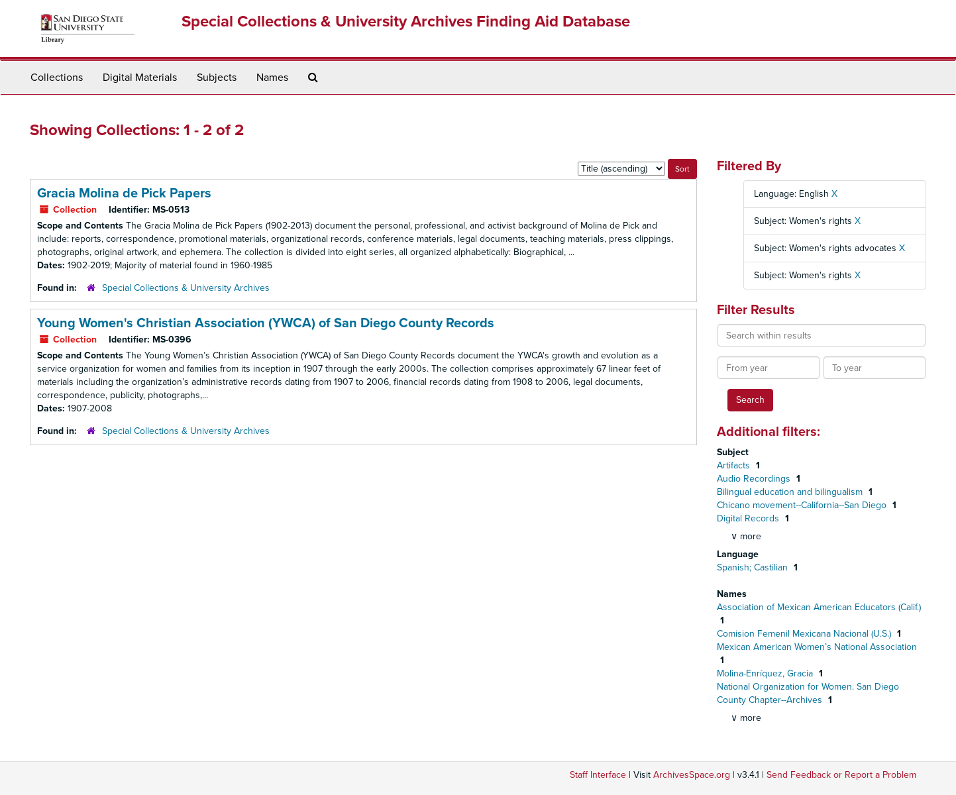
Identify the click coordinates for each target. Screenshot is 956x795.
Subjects (217, 77)
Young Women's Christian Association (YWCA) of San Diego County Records (265, 323)
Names (272, 77)
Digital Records (749, 518)
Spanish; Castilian (753, 567)
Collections (56, 77)
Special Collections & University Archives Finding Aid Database (406, 21)
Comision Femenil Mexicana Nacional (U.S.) (805, 633)
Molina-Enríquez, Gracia (766, 673)
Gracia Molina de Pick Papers (124, 193)
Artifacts (735, 465)
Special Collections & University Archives (186, 287)
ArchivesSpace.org (691, 774)
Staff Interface (598, 774)
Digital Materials (140, 77)
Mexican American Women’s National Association (817, 647)
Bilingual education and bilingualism (791, 492)
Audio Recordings (755, 478)
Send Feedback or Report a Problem (841, 774)
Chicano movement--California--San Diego (803, 505)
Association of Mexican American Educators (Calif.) (819, 607)
